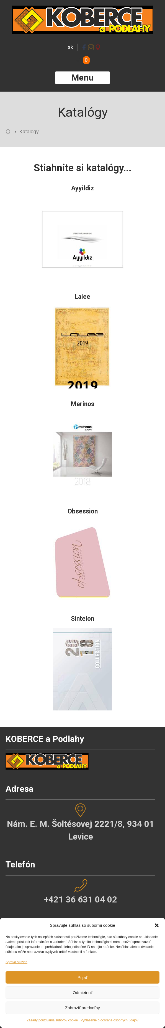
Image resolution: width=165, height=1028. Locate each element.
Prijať (82, 977)
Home (9, 132)
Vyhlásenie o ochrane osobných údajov (109, 1020)
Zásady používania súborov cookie (52, 1020)
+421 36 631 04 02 (80, 899)
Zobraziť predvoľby (82, 1007)
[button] (156, 925)
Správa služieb (16, 962)
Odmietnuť (82, 992)
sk (70, 47)
